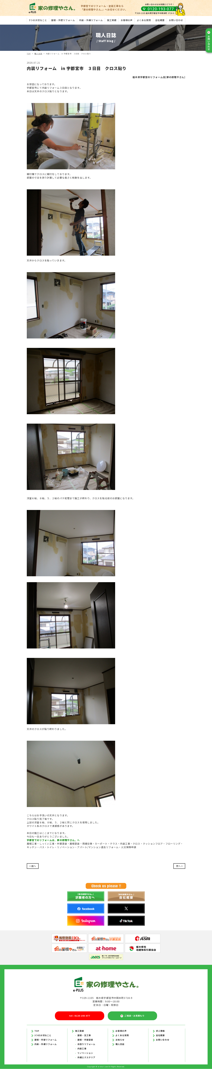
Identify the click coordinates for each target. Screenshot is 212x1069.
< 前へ (33, 866)
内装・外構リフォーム (91, 19)
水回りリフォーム (85, 1044)
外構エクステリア (85, 1057)
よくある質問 (144, 19)
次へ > (179, 866)
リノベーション (84, 1053)
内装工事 (80, 1048)
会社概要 (160, 19)
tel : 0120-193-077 (79, 1015)
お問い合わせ (176, 19)
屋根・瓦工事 (83, 1035)
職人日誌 (38, 53)
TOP (29, 53)
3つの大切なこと (38, 19)
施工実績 (111, 19)
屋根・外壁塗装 (84, 1039)
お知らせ (120, 1039)
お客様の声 (127, 19)
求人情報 (159, 1031)
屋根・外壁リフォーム (63, 19)
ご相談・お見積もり (132, 1016)
